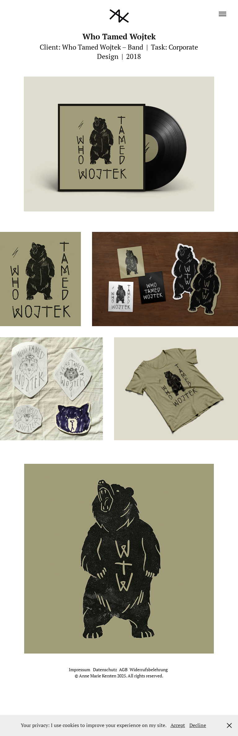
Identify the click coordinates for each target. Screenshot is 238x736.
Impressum (80, 669)
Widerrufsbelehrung (149, 669)
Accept (177, 725)
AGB (123, 669)
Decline (197, 725)
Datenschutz (105, 669)
